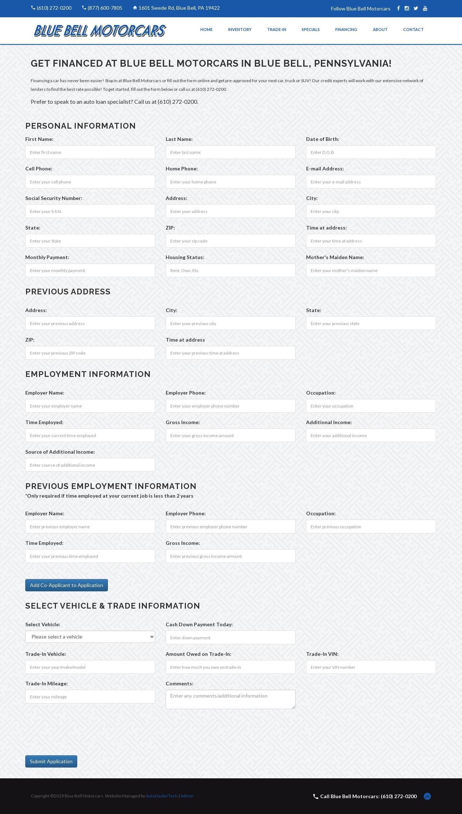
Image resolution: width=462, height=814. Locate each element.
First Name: (39, 139)
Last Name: (179, 139)
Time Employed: (44, 422)
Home (206, 29)
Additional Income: (329, 422)
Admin (186, 796)
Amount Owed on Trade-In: (198, 654)
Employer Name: (44, 393)
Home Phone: (182, 168)
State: (32, 227)
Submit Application (51, 761)
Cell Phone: (38, 168)
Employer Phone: (186, 393)
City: (312, 198)
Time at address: (326, 227)
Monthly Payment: (47, 257)
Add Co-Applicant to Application (66, 585)
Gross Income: (183, 422)
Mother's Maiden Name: (335, 257)
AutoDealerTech (162, 796)
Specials (311, 29)
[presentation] (80, 729)
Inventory (240, 29)
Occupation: (321, 393)
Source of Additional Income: (60, 452)
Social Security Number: (53, 198)
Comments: (179, 683)
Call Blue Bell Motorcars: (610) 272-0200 (368, 796)
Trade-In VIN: (322, 654)
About (380, 29)
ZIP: (170, 227)
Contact (413, 29)
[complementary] (440, 792)
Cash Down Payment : (199, 624)
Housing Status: (185, 257)
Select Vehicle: (42, 624)
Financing (346, 29)
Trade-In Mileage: (46, 683)
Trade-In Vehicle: (45, 654)
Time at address (185, 340)
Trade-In (276, 29)
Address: (176, 198)
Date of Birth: (322, 139)
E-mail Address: (325, 168)
